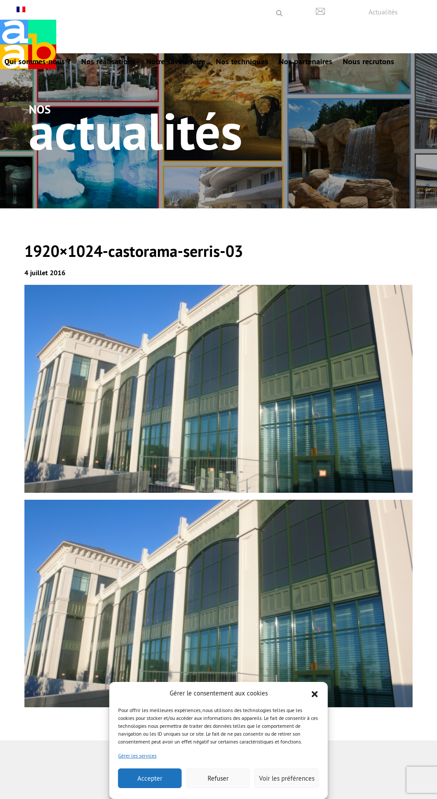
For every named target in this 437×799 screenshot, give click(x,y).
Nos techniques (242, 61)
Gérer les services (137, 755)
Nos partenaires (305, 61)
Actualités (383, 11)
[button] (315, 693)
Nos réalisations (108, 61)
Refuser (218, 778)
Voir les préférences (286, 778)
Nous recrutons (368, 61)
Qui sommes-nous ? (37, 61)
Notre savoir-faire (175, 61)
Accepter (149, 778)
